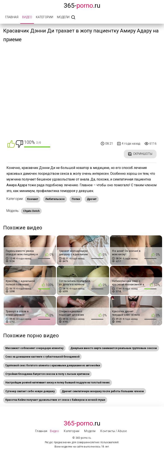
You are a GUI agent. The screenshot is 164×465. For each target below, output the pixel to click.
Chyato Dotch (31, 211)
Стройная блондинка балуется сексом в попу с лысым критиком (47, 374)
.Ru (82, 423)
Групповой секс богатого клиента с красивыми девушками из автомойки (52, 365)
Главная (11, 17)
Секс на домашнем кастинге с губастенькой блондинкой (42, 356)
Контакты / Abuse (113, 431)
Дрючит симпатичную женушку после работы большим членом (103, 391)
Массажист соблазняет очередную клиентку (34, 348)
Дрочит (92, 199)
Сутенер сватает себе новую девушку (30, 391)
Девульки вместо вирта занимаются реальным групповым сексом (113, 348)
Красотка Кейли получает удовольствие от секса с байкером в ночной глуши (55, 399)
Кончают (32, 199)
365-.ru (82, 5)
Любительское (55, 199)
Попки (76, 199)
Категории (44, 17)
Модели (63, 17)
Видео (27, 17)
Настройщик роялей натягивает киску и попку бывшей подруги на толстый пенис (57, 382)
